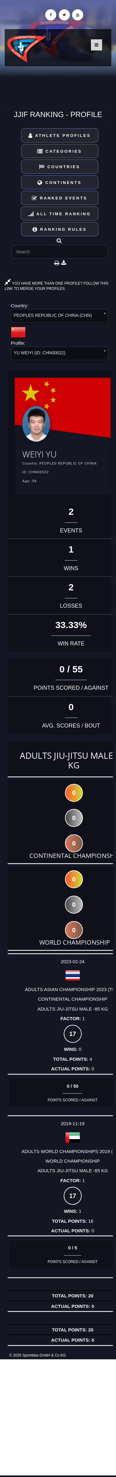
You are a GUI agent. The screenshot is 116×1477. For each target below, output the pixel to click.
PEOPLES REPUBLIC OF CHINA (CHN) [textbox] (53, 315)
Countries (59, 166)
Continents (59, 182)
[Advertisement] (58, 1417)
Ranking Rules (59, 229)
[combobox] (59, 317)
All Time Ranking (59, 214)
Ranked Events (60, 198)
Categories (59, 151)
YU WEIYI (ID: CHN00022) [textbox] (39, 352)
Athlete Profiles (59, 135)
